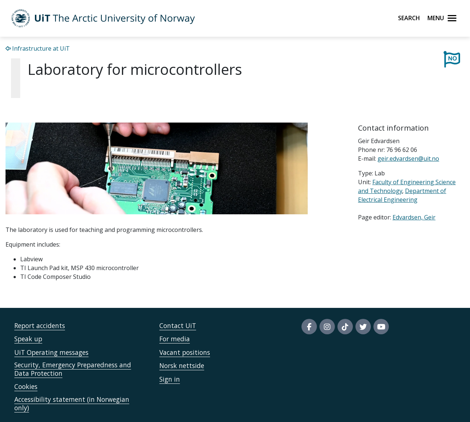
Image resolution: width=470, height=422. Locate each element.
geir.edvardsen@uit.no (408, 158)
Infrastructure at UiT (38, 48)
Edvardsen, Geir (414, 217)
